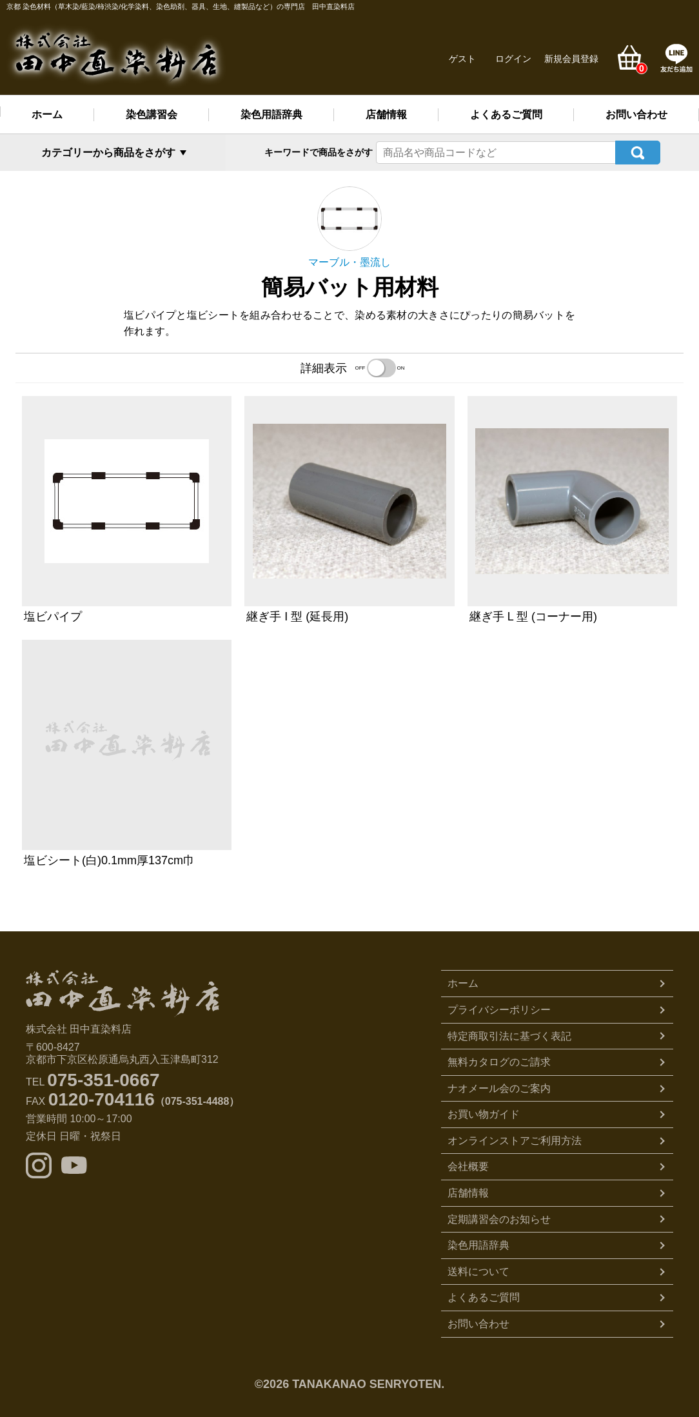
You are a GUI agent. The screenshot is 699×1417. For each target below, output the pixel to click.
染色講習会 (151, 114)
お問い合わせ (636, 114)
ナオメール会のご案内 (499, 1087)
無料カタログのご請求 (499, 1060)
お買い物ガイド (484, 1112)
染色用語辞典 (271, 114)
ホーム (47, 114)
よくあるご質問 (506, 114)
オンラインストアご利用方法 (515, 1139)
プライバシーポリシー (499, 1008)
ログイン (513, 59)
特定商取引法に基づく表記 (509, 1034)
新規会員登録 (571, 59)
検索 (637, 152)
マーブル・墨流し (349, 260)
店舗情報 (386, 114)
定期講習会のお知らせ (499, 1218)
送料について (478, 1270)
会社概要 (468, 1165)
